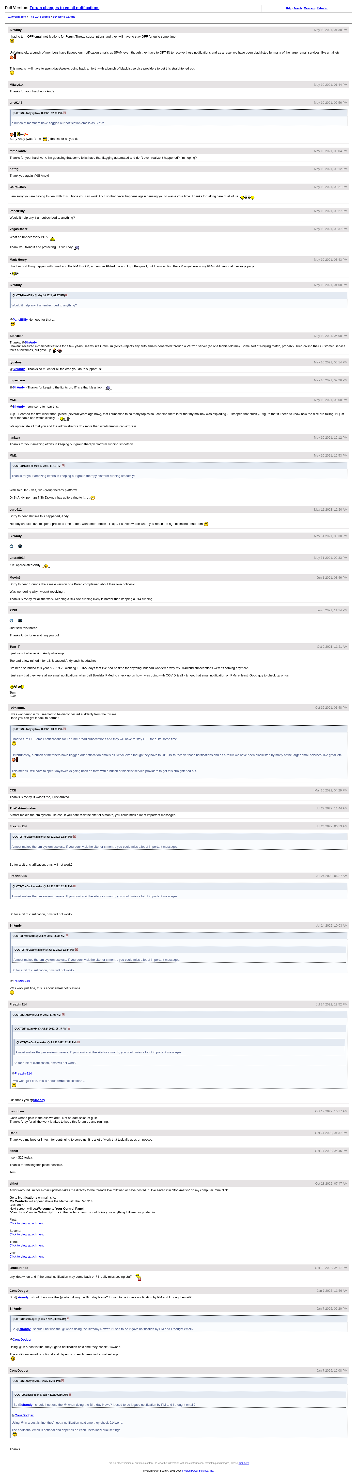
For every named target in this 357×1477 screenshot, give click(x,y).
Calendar (322, 8)
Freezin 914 (21, 981)
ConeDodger (22, 1339)
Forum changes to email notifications (64, 8)
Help (289, 8)
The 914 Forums (39, 16)
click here (244, 1463)
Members (309, 8)
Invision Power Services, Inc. (198, 1470)
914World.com (17, 16)
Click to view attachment (27, 1223)
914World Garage (64, 16)
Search (298, 8)
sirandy (23, 1297)
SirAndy (31, 342)
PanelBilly (20, 319)
